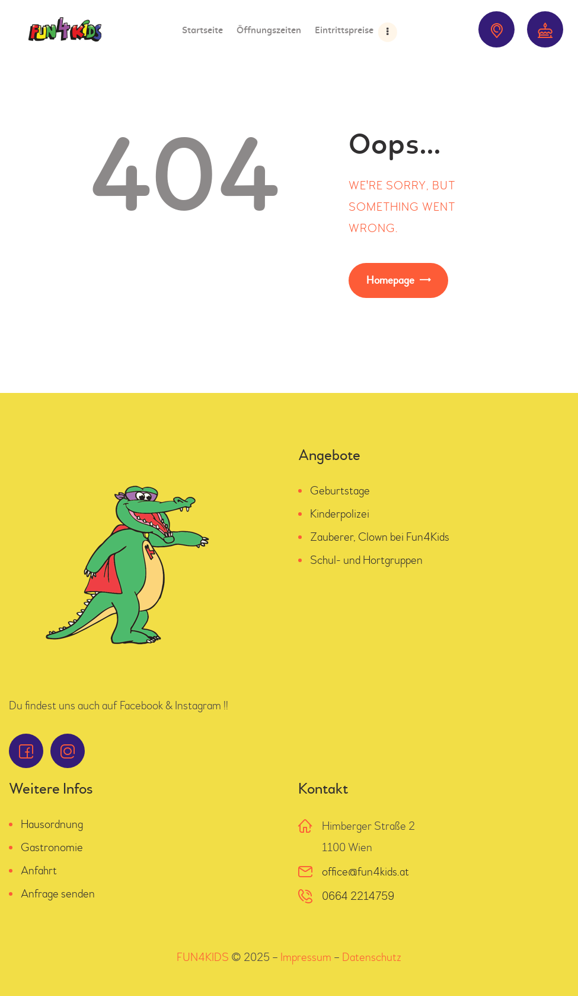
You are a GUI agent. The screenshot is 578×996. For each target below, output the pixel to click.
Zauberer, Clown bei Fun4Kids (379, 536)
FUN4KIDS (203, 957)
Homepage (390, 280)
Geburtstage (340, 490)
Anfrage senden (58, 893)
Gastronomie (52, 847)
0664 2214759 (358, 896)
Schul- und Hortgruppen (366, 560)
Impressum (305, 957)
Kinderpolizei (339, 513)
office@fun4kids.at (365, 871)
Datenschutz (371, 957)
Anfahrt (39, 870)
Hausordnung (52, 824)
